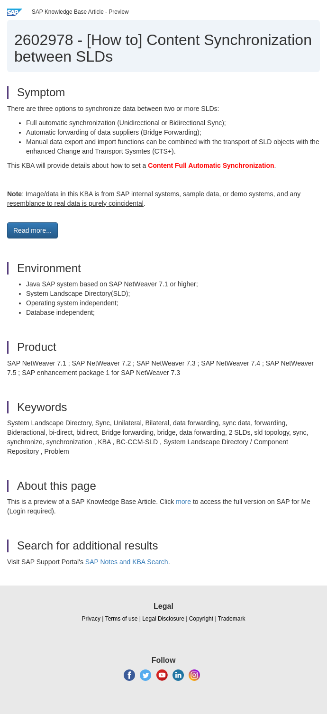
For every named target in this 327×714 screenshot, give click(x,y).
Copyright (201, 618)
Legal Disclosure (163, 618)
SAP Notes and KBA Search (126, 562)
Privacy (91, 618)
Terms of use (121, 618)
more (183, 501)
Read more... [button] (32, 230)
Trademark (231, 618)
